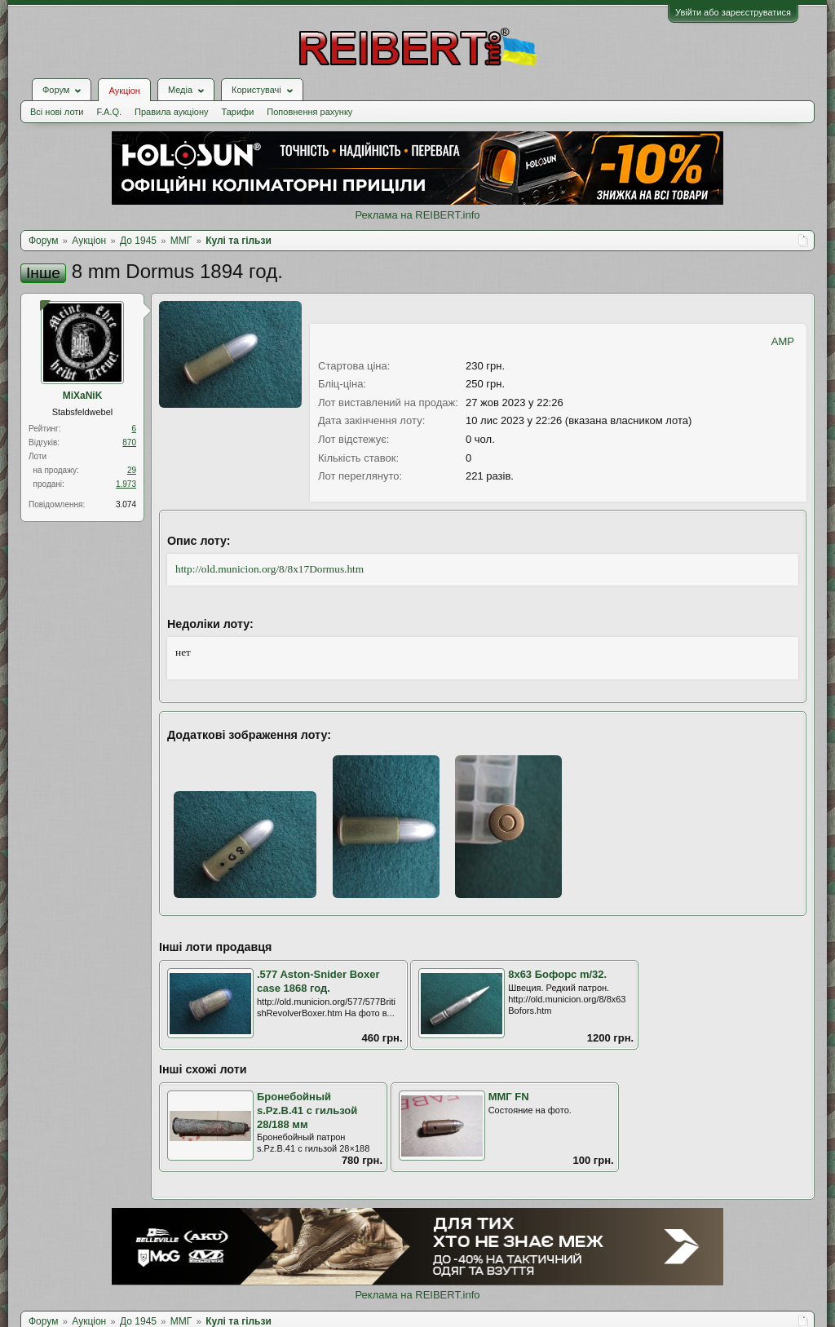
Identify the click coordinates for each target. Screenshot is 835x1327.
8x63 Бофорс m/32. (557, 974)
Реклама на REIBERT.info (417, 215)
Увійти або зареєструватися (733, 12)
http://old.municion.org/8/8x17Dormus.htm (269, 569)
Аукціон (123, 90)
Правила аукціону (171, 112)
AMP (782, 341)
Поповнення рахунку (309, 112)
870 (129, 442)
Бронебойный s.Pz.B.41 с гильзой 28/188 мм (307, 1110)
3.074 (126, 504)
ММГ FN (508, 1096)
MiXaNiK (83, 395)
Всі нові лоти (56, 112)
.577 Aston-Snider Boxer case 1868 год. (318, 981)
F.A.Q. (108, 112)
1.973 (126, 484)
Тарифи (238, 112)
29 (131, 470)
